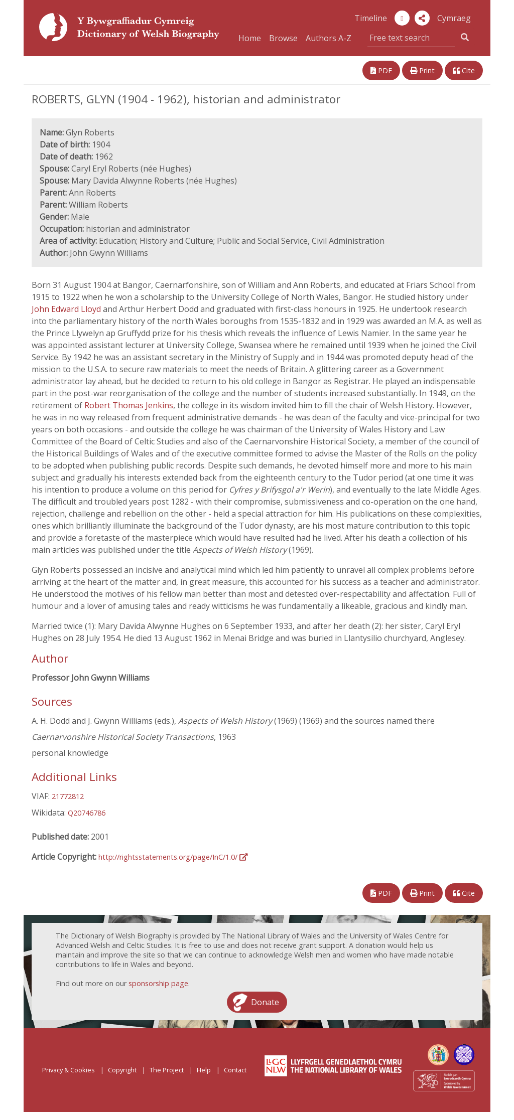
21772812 (68, 796)
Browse (283, 38)
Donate (265, 1002)
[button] (422, 18)
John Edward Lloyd (67, 308)
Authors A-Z (328, 38)
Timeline (370, 18)
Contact (235, 1069)
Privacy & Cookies (68, 1069)
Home (249, 38)
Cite (464, 70)
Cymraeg (454, 18)
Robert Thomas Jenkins (128, 405)
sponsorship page (158, 983)
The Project (167, 1069)
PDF (381, 70)
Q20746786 (86, 813)
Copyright (122, 1069)
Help (204, 1069)
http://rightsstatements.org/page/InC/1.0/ (172, 857)
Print (422, 70)
